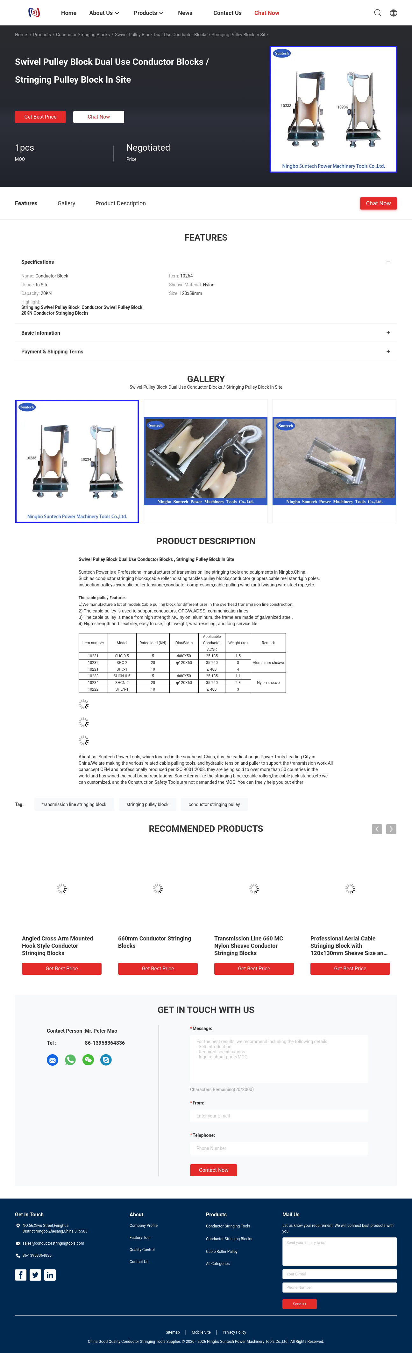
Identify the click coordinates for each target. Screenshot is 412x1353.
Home (21, 34)
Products (42, 34)
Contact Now (213, 1170)
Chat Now (99, 117)
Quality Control (142, 1249)
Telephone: (204, 1135)
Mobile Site (201, 1332)
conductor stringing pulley (214, 804)
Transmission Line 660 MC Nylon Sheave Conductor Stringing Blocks (248, 945)
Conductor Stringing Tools (228, 1226)
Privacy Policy (234, 1332)
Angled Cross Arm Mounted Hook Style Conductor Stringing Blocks (57, 945)
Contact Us (139, 1262)
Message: (202, 1028)
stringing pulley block (148, 804)
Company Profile (144, 1225)
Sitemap (173, 1332)
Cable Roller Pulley (222, 1251)
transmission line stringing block (74, 804)
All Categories (218, 1263)
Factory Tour (140, 1237)
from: (198, 1102)
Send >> (299, 1304)
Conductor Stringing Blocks (83, 34)
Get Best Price (41, 117)
